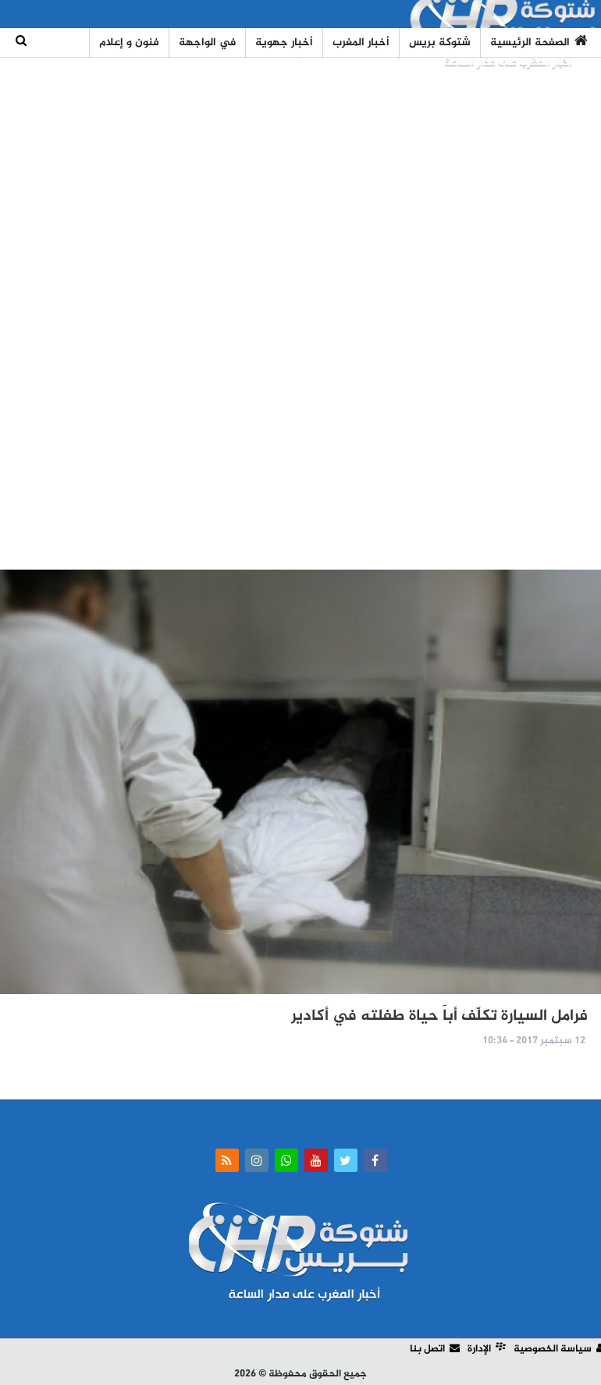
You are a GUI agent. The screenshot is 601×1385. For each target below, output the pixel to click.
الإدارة (487, 1349)
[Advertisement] (300, 314)
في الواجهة (207, 42)
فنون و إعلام (129, 42)
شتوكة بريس (440, 42)
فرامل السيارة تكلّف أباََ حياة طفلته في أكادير (439, 1016)
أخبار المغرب (361, 42)
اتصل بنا (435, 1349)
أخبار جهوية (284, 42)
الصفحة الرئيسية (539, 42)
